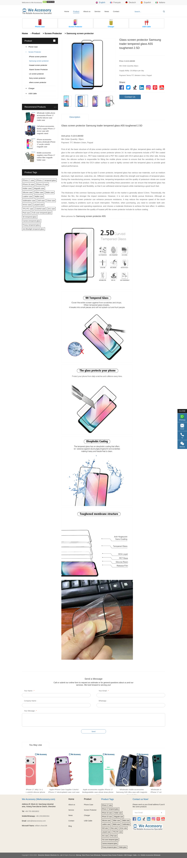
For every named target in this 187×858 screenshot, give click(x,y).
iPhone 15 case (42, 184)
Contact (116, 11)
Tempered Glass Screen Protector (112, 855)
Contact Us (130, 97)
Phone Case (33, 47)
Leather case (27, 196)
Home (66, 11)
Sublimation (126, 824)
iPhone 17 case (28, 180)
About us (86, 11)
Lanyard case (39, 205)
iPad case (26, 213)
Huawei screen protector (38, 65)
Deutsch (130, 2)
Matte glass (122, 847)
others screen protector (37, 82)
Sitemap (78, 855)
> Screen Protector (52, 33)
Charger (32, 88)
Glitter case (39, 192)
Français (115, 2)
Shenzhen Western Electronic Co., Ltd (50, 855)
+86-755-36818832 (32, 811)
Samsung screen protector (39, 61)
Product (76, 11)
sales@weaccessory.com (36, 821)
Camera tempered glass (31, 221)
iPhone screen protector (38, 57)
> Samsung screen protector (79, 33)
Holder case (27, 188)
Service (97, 11)
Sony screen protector (37, 78)
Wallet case (39, 196)
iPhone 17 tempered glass (46, 180)
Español (146, 2)
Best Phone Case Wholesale (91, 855)
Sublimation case (29, 201)
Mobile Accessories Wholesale (150, 855)
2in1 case (51, 209)
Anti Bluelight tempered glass (33, 229)
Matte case (50, 192)
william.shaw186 (41, 826)
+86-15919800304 (42, 816)
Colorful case (40, 209)
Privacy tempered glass (31, 225)
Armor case (27, 205)
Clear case (51, 201)
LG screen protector (36, 74)
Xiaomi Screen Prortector (38, 69)
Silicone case (28, 192)
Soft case (41, 201)
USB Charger (128, 855)
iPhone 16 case (28, 184)
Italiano (160, 2)
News (106, 11)
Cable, (135, 855)
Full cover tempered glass (41, 213)
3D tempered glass (30, 217)
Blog (70, 826)
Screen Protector (35, 52)
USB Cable (33, 93)
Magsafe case (39, 188)
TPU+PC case (28, 209)
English (100, 2)
